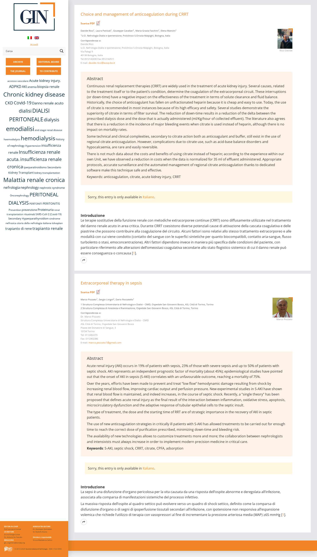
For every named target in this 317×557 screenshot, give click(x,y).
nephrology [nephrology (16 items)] (29, 187)
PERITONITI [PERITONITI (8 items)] (35, 203)
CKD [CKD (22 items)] (9, 103)
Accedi (34, 44)
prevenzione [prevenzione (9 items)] (29, 210)
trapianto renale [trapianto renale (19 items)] (47, 228)
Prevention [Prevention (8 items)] (15, 209)
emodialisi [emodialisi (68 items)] (20, 129)
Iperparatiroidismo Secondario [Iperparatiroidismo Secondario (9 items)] (42, 167)
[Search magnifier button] (62, 51)
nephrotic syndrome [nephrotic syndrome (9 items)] (52, 188)
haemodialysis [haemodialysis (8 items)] (12, 139)
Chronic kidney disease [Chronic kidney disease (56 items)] (34, 94)
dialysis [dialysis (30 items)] (51, 119)
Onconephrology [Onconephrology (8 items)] (19, 195)
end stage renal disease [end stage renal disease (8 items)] (48, 130)
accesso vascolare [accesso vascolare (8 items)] (18, 81)
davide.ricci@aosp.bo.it (102, 63)
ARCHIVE (18, 61)
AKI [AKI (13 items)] (24, 86)
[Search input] (31, 51)
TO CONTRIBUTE (49, 71)
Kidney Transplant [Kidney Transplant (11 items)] (21, 173)
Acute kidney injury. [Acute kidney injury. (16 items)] (45, 80)
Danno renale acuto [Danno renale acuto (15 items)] (47, 103)
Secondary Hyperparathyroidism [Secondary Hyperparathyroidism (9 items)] (28, 218)
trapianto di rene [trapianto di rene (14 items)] (18, 228)
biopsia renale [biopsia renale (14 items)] (48, 86)
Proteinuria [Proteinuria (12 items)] (46, 210)
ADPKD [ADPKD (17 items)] (15, 86)
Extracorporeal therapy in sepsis (111, 283)
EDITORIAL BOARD (48, 61)
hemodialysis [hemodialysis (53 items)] (38, 138)
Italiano (148, 197)
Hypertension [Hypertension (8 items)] (33, 145)
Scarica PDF (88, 23)
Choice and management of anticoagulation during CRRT (135, 14)
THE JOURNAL (18, 71)
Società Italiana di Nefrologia (36, 549)
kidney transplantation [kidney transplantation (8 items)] (47, 172)
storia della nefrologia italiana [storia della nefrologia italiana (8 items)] (34, 223)
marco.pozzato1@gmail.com (105, 342)
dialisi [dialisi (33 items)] (25, 110)
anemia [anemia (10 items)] (32, 87)
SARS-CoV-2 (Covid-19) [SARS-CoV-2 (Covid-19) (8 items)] (49, 214)
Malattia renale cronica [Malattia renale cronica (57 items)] (34, 180)
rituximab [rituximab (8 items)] (29, 214)
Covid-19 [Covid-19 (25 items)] (22, 103)
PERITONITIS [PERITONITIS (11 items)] (51, 203)
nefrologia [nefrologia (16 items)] (12, 187)
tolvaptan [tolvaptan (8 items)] (57, 223)
